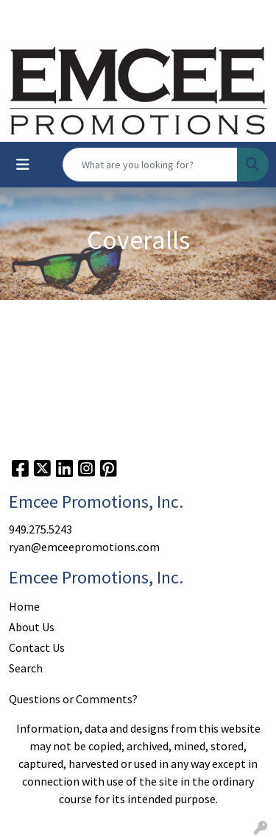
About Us (31, 626)
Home (24, 606)
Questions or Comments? (73, 698)
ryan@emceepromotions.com (84, 546)
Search (26, 668)
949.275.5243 (40, 529)
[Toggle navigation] (22, 164)
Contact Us (37, 647)
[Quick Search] (150, 165)
